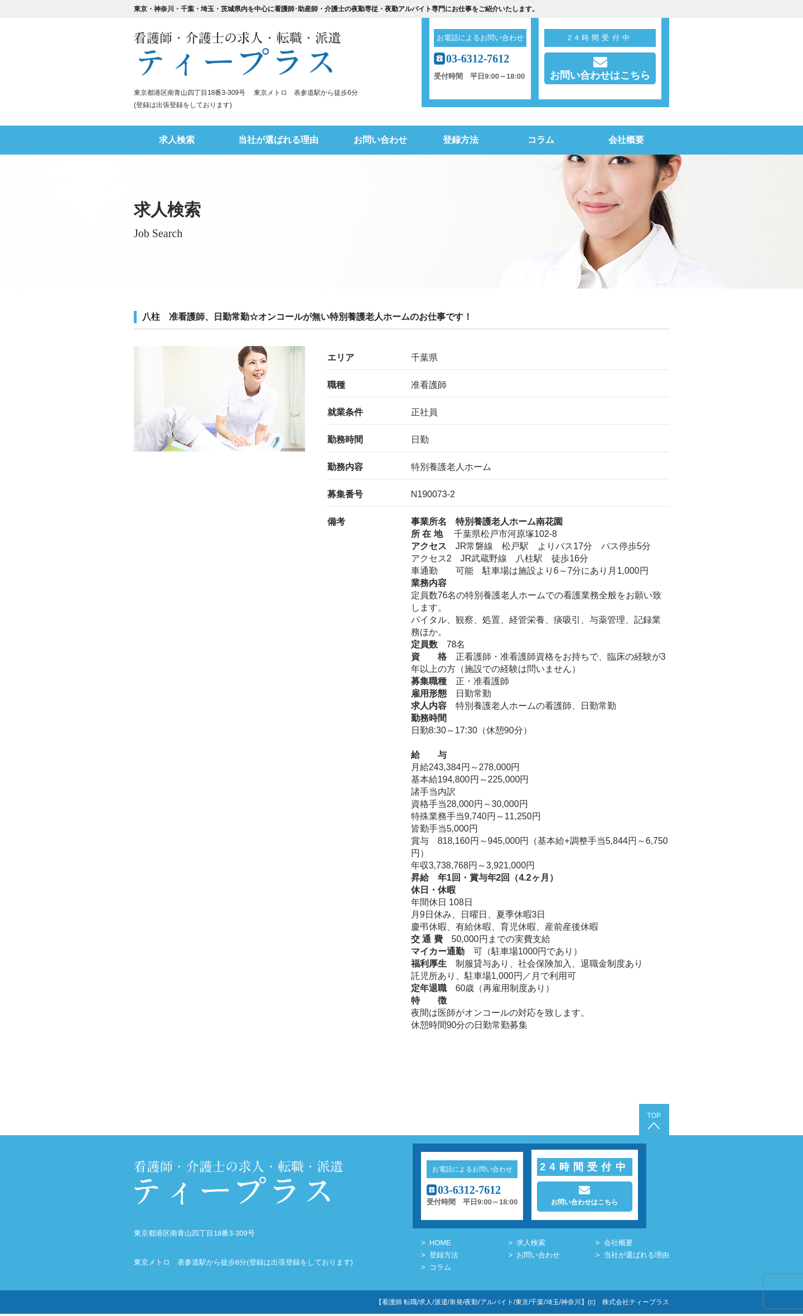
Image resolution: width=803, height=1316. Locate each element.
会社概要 (626, 140)
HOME (440, 1245)
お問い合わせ (380, 140)
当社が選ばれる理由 (278, 140)
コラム (541, 140)
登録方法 (460, 140)
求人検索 (177, 140)
